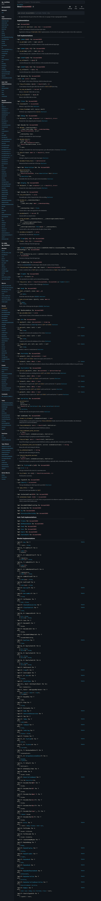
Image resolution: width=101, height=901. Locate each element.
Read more (36, 106)
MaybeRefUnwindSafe (30, 871)
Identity (24, 482)
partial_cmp (23, 370)
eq (20, 356)
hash (21, 291)
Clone (23, 101)
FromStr (23, 274)
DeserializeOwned (29, 777)
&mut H (47, 299)
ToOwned (26, 725)
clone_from (23, 109)
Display (23, 183)
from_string (23, 439)
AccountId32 (25, 24)
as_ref (22, 60)
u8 (35, 27)
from (21, 241)
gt (20, 386)
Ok (40, 406)
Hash (22, 288)
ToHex (25, 719)
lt (20, 376)
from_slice (23, 84)
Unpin (23, 532)
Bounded (23, 759)
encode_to (23, 200)
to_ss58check (24, 450)
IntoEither (27, 681)
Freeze (23, 521)
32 (38, 27)
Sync (22, 529)
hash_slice (23, 299)
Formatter (36, 118)
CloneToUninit (28, 607)
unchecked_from (24, 497)
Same (24, 711)
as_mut (22, 42)
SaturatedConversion (30, 713)
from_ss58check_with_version (29, 430)
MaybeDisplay (28, 848)
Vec (35, 89)
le (20, 381)
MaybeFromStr (28, 854)
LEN (23, 78)
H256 (33, 494)
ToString (26, 730)
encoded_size (24, 232)
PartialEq (24, 353)
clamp (21, 344)
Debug (23, 116)
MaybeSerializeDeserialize (33, 882)
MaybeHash (26, 859)
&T (33, 783)
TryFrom (27, 465)
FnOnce (37, 226)
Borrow (25, 588)
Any (24, 542)
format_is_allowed (26, 418)
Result (41, 84)
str (33, 276)
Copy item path (33, 6)
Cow (33, 811)
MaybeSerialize (28, 876)
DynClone (26, 640)
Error (55, 118)
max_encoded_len (25, 313)
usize (27, 78)
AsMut (23, 39)
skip (21, 152)
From (22, 238)
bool (44, 356)
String (67, 444)
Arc (33, 800)
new (28, 27)
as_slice (22, 94)
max (21, 327)
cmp (21, 322)
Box (33, 805)
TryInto (28, 744)
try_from (22, 473)
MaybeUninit (31, 142)
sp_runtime (20, 4)
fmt (21, 118)
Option (38, 161)
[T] (25, 551)
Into (27, 675)
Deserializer (43, 173)
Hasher (24, 294)
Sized (37, 208)
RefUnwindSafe (26, 523)
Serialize (24, 398)
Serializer (33, 406)
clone (21, 104)
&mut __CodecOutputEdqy (41, 203)
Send (22, 526)
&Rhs (33, 361)
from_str (22, 282)
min (21, 335)
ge (20, 392)
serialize (23, 401)
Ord (22, 319)
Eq (22, 510)
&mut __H (39, 291)
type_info (23, 487)
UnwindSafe (25, 534)
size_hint (23, 194)
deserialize (23, 170)
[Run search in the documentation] (51, 2)
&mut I (27, 141)
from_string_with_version (28, 455)
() (48, 84)
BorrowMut (26, 593)
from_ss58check (24, 425)
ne (20, 361)
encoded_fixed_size (26, 161)
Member (25, 888)
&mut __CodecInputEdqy (41, 129)
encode (22, 213)
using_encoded (24, 218)
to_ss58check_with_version (28, 444)
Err (22, 276)
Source (83, 109)
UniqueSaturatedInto (33, 756)
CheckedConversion (29, 605)
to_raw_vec (23, 89)
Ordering (47, 322)
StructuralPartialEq (28, 513)
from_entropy (24, 267)
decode (22, 127)
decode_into (23, 139)
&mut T (34, 794)
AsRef (23, 57)
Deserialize (29, 167)
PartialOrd (25, 368)
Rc (32, 817)
